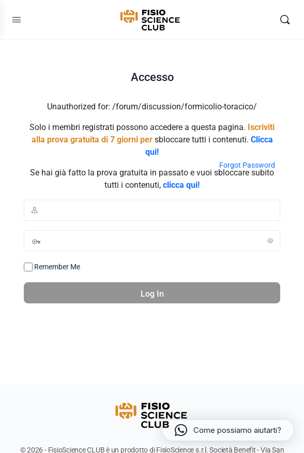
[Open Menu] (16, 19)
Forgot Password (247, 165)
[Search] (285, 19)
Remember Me (52, 267)
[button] (228, 430)
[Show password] (270, 240)
